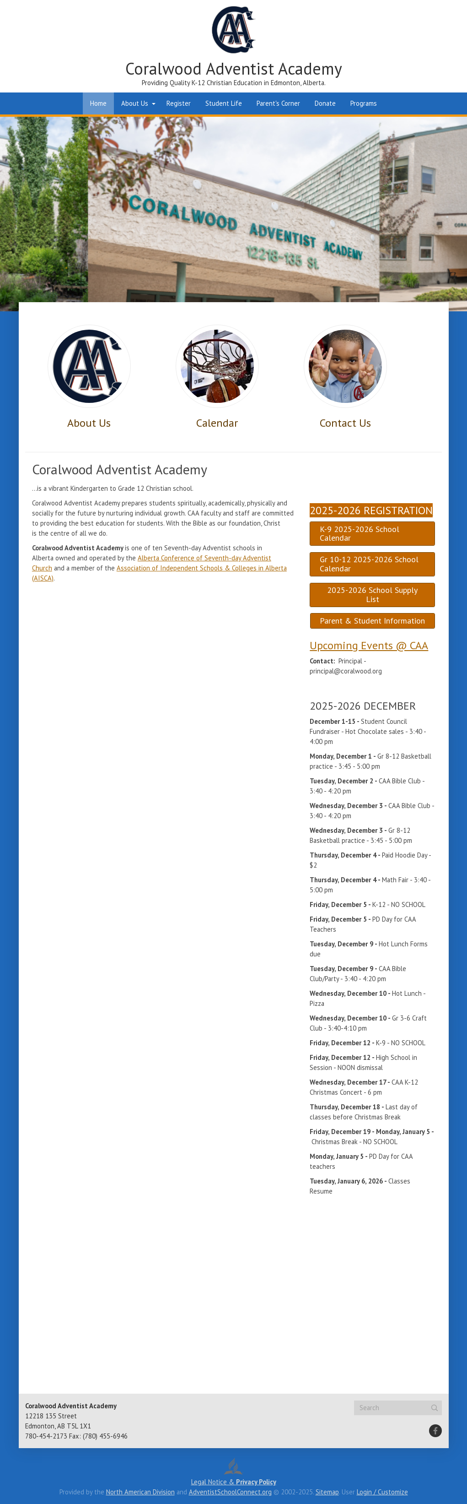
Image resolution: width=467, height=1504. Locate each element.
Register (178, 103)
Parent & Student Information (372, 620)
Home (98, 103)
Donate (325, 103)
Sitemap (327, 1492)
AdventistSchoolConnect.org (230, 1492)
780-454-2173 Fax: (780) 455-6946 (76, 1436)
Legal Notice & (233, 1481)
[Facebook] (435, 1431)
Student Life (223, 103)
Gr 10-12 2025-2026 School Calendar (369, 564)
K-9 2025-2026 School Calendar (359, 533)
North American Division (140, 1492)
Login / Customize (382, 1492)
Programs (363, 103)
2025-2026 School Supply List (372, 594)
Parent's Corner (278, 103)
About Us (134, 103)
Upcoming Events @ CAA (369, 645)
